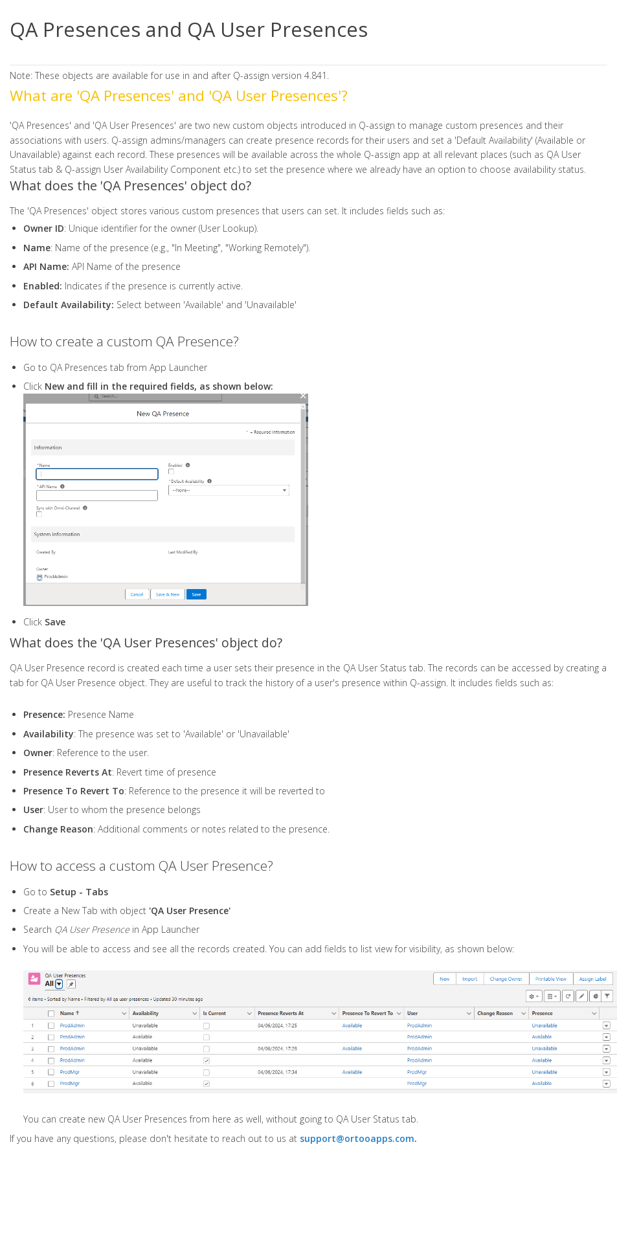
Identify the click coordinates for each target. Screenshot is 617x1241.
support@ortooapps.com (357, 1138)
